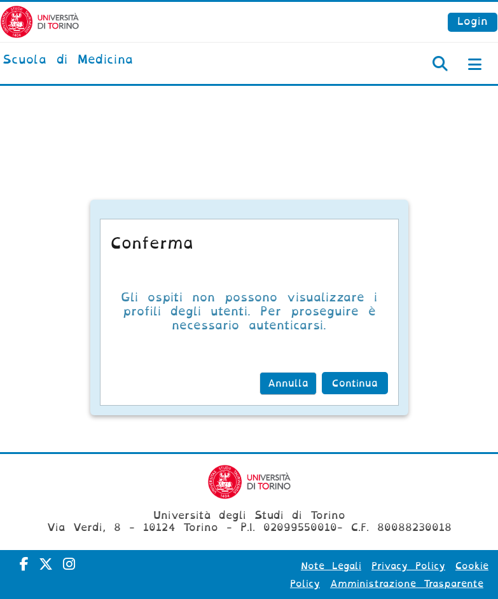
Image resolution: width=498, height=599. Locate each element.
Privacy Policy (408, 566)
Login (472, 21)
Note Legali (331, 566)
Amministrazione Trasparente (406, 583)
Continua (355, 383)
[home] (68, 60)
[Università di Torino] (40, 21)
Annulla (288, 383)
